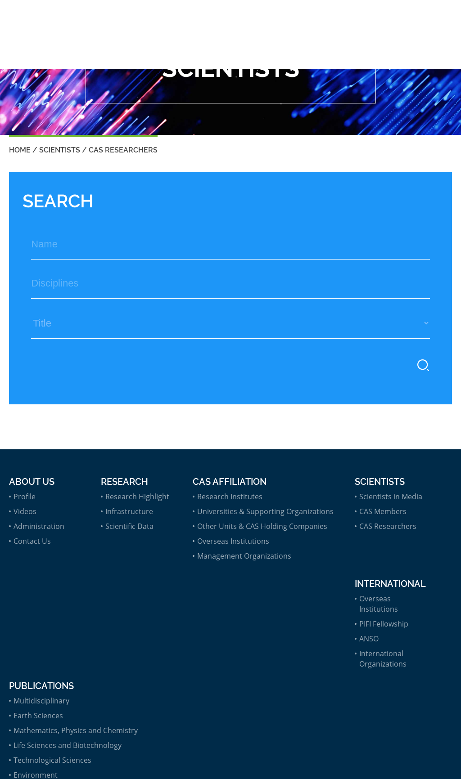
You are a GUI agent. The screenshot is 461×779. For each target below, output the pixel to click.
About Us (31, 481)
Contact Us (32, 541)
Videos (25, 511)
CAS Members (383, 511)
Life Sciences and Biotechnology (68, 745)
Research (124, 481)
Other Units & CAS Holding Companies (262, 526)
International (390, 583)
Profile (25, 496)
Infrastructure (129, 511)
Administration (39, 526)
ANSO (369, 639)
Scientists (59, 150)
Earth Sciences (38, 716)
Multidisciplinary (41, 701)
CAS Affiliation (230, 481)
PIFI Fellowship (383, 624)
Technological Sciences (52, 760)
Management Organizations (244, 556)
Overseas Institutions (233, 541)
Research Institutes (229, 496)
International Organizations (383, 659)
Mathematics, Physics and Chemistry (76, 730)
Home (20, 150)
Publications (41, 686)
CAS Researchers (123, 150)
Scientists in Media (390, 496)
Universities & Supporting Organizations (265, 511)
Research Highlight (137, 496)
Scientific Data (129, 526)
